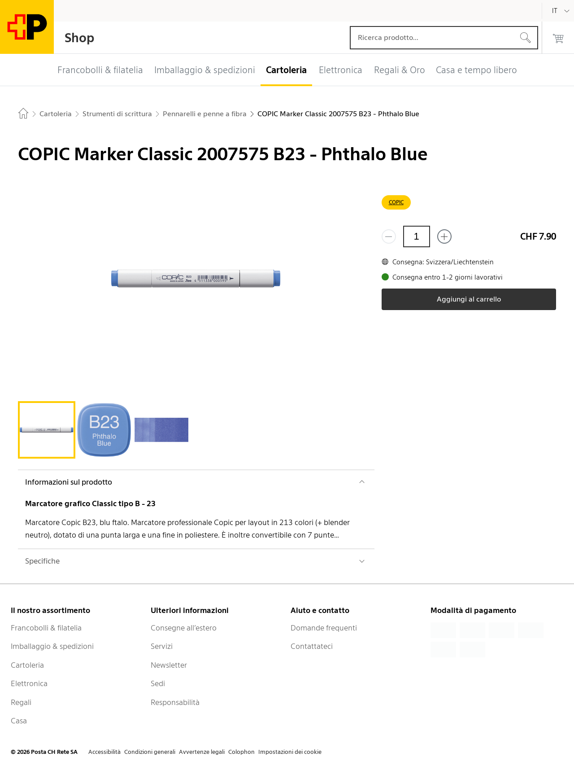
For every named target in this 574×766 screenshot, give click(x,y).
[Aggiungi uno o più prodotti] (444, 236)
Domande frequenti (324, 627)
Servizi (162, 646)
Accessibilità (104, 751)
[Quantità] (416, 236)
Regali (21, 702)
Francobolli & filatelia (46, 627)
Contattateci (312, 646)
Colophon (241, 751)
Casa (19, 720)
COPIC (396, 202)
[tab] (46, 430)
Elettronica (29, 683)
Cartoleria (27, 665)
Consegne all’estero (184, 627)
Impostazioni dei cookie (290, 751)
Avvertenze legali (202, 751)
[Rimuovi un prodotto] (389, 236)
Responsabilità (175, 702)
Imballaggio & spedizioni (52, 646)
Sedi (158, 683)
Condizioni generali (149, 751)
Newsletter (169, 665)
